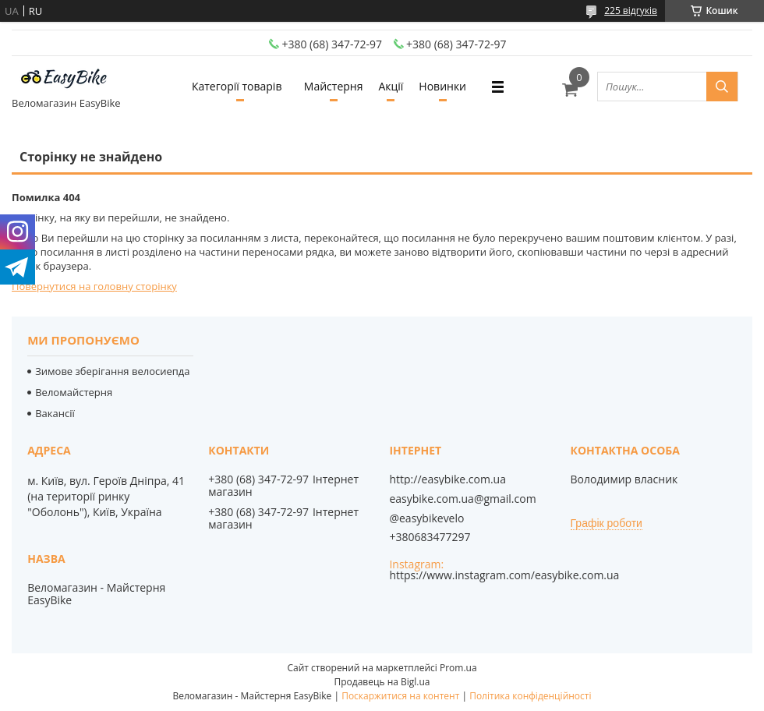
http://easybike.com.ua (447, 479)
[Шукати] (721, 86)
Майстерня (333, 86)
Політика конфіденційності (530, 695)
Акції (390, 86)
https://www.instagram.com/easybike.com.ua (504, 575)
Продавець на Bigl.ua (382, 681)
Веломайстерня (73, 392)
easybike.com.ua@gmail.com (462, 499)
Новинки (442, 86)
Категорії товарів (236, 86)
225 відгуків (630, 10)
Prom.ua (458, 667)
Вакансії (55, 413)
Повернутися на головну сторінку (94, 286)
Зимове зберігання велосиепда (112, 371)
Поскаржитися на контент (400, 695)
